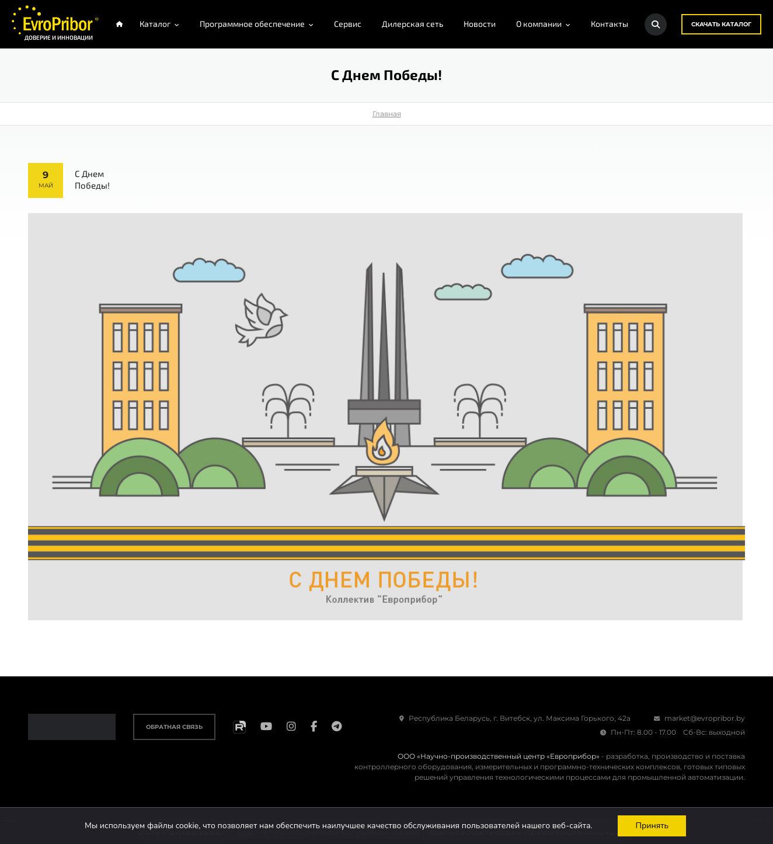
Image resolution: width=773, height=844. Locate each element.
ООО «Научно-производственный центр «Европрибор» (499, 756)
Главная (386, 113)
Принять (651, 825)
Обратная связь (174, 727)
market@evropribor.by (699, 718)
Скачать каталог (721, 24)
